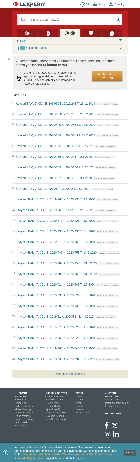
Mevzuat (79, 399)
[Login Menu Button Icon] (95, 4)
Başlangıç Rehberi (54, 416)
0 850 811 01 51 (113, 399)
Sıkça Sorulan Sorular (56, 419)
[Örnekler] (112, 33)
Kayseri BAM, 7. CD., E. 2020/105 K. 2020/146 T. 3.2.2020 (54, 167)
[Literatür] (91, 33)
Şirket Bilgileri (22, 403)
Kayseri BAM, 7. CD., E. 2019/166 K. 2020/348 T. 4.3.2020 (56, 348)
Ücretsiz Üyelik (52, 403)
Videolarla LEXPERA (55, 412)
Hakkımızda (21, 399)
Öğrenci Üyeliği (53, 409)
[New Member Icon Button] (110, 4)
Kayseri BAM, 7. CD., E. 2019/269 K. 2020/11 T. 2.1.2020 (54, 156)
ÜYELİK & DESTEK (56, 393)
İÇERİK (79, 393)
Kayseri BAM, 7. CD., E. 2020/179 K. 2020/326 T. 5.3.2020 (56, 220)
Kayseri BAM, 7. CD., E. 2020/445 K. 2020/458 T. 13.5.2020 (55, 124)
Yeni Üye (120, 4)
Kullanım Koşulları (24, 406)
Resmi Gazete (82, 412)
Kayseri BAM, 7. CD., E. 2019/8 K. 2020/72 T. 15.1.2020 (53, 188)
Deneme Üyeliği (53, 406)
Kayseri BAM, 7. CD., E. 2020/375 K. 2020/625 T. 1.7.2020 (54, 146)
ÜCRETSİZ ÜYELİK (107, 76)
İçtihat (78, 403)
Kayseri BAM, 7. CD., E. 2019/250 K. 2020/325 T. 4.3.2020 (56, 338)
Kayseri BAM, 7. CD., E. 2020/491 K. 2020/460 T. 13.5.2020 (57, 274)
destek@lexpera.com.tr (117, 403)
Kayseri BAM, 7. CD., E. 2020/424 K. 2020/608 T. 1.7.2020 (56, 284)
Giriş (102, 4)
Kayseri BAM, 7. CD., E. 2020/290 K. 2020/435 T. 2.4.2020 (56, 306)
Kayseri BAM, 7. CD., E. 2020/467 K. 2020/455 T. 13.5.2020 (57, 263)
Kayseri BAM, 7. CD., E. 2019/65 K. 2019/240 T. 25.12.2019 (55, 114)
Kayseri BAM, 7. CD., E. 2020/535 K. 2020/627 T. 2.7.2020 (56, 295)
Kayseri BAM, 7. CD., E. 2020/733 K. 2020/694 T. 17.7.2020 (57, 359)
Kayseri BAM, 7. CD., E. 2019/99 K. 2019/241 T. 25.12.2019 (55, 103)
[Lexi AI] (27, 33)
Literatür (79, 406)
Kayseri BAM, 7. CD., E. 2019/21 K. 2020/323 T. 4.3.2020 (55, 316)
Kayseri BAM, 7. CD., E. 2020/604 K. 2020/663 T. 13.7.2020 (55, 135)
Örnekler (79, 409)
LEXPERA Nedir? (54, 399)
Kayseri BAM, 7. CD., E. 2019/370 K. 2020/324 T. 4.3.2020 (56, 327)
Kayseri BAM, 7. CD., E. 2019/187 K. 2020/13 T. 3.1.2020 (54, 178)
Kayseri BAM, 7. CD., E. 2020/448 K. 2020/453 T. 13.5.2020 (57, 252)
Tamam (130, 452)
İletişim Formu (112, 406)
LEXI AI (79, 396)
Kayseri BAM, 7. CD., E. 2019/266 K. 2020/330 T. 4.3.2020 (56, 199)
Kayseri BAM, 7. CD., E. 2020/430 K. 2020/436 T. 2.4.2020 (56, 231)
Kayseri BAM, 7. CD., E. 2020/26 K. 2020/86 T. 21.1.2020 (55, 210)
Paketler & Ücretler (54, 396)
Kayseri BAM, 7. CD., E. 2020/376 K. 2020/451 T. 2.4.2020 (56, 242)
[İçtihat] (70, 33)
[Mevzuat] (48, 33)
